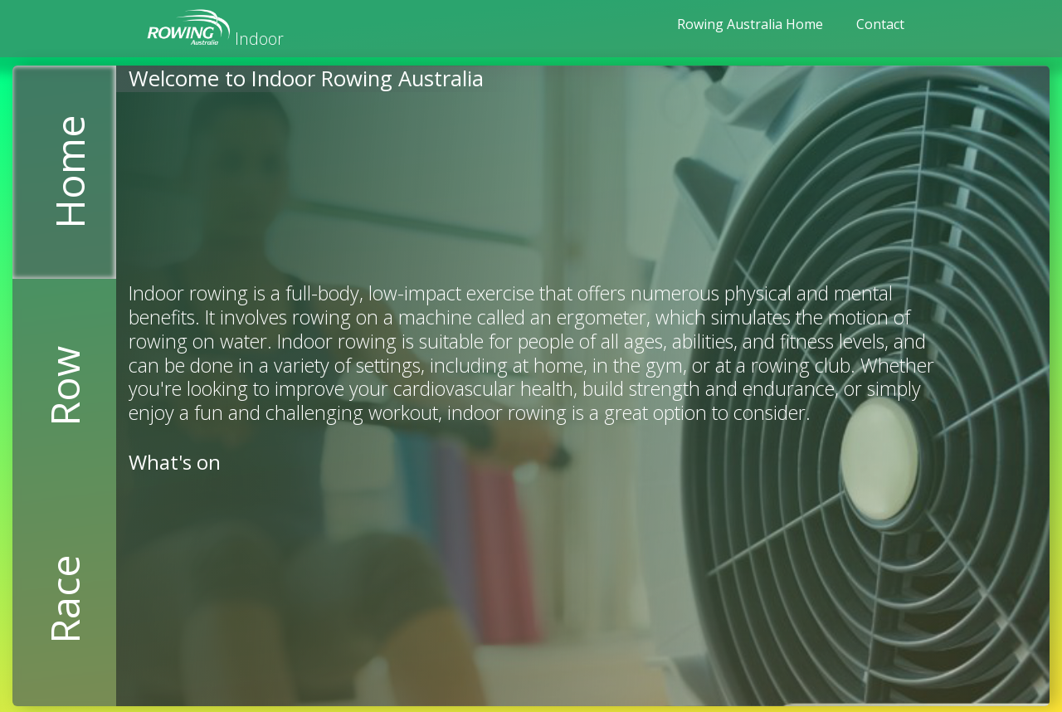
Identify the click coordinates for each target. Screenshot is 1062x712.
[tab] (64, 172)
